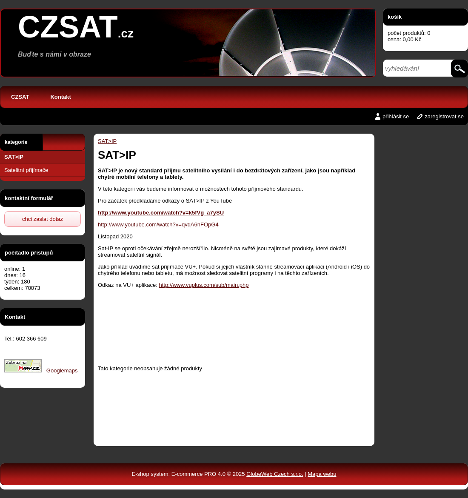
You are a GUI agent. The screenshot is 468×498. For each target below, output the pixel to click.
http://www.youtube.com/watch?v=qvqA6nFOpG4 (158, 224)
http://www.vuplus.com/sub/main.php (203, 285)
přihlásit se (395, 116)
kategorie (16, 142)
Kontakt (60, 97)
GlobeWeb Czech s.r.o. (274, 474)
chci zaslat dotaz (42, 219)
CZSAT (20, 97)
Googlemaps (62, 370)
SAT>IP (13, 157)
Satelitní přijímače (26, 170)
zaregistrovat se (444, 116)
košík (395, 17)
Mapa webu (322, 474)
